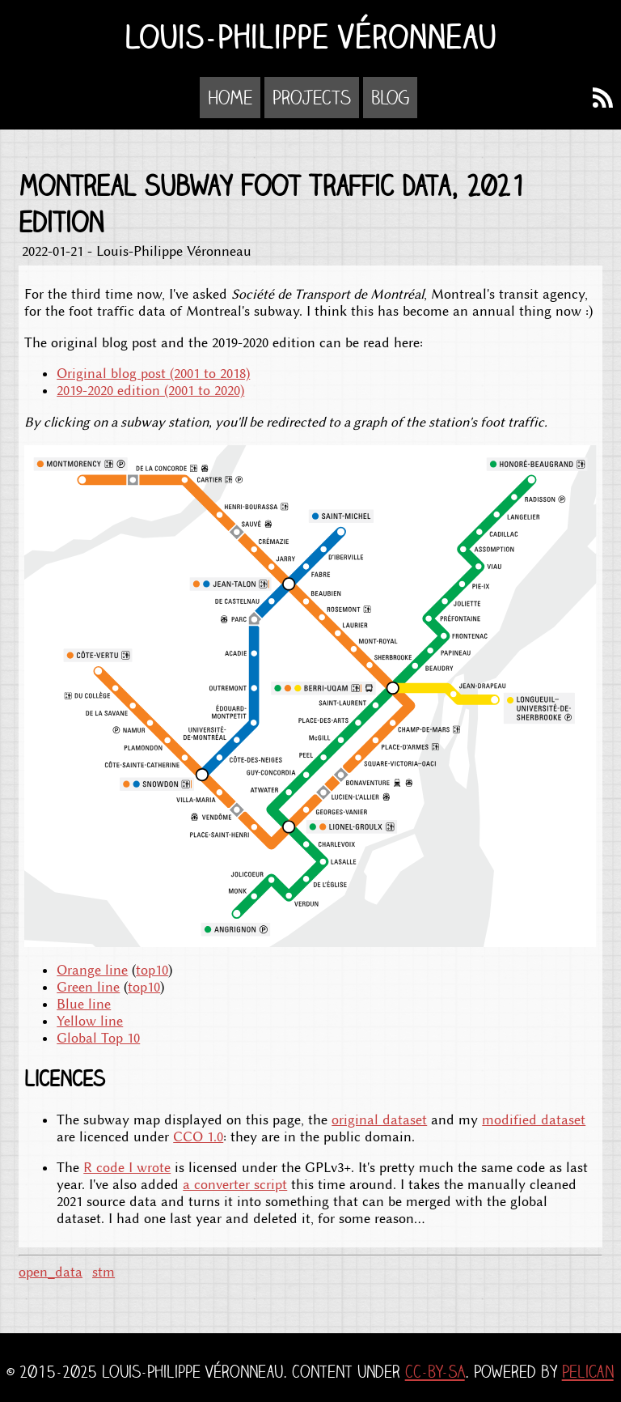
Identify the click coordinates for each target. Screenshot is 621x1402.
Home (230, 97)
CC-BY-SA (435, 1372)
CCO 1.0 (198, 1136)
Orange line (92, 970)
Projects (311, 97)
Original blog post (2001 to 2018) (153, 373)
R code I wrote (127, 1167)
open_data (50, 1272)
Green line (88, 987)
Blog (390, 97)
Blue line (84, 1004)
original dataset (379, 1119)
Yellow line (90, 1021)
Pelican (588, 1372)
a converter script (235, 1184)
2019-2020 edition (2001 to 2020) (150, 390)
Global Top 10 (98, 1038)
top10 (152, 970)
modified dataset (533, 1119)
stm (103, 1272)
